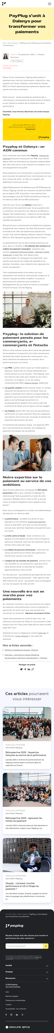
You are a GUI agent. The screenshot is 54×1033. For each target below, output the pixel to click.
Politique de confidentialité (15, 1000)
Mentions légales (12, 996)
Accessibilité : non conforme (16, 1009)
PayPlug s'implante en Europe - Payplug (21, 650)
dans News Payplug (14, 747)
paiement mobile (42, 252)
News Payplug (17, 61)
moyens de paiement (37, 522)
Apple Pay (7, 255)
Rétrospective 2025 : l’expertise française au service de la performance (26, 754)
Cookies (8, 1005)
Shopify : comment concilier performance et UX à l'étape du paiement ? (22, 886)
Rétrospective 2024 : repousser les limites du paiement (24, 819)
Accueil (8, 914)
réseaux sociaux (31, 383)
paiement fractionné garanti (22, 252)
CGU (7, 992)
